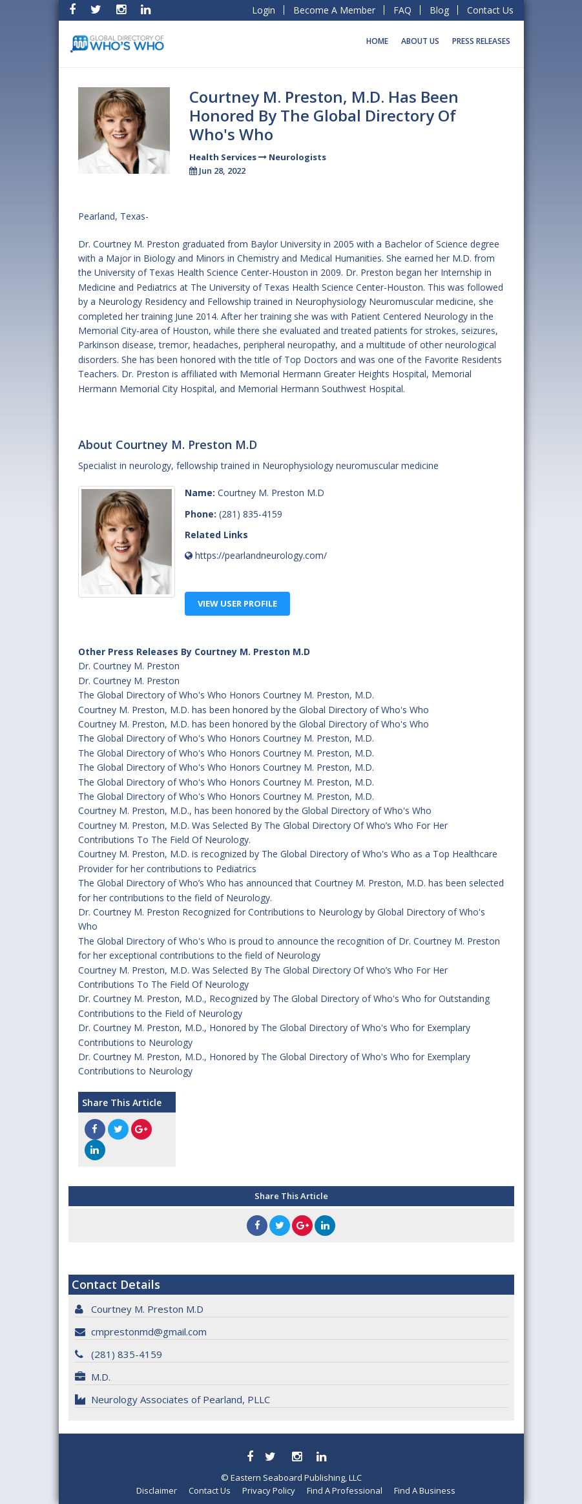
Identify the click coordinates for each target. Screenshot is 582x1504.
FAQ (402, 10)
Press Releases (481, 41)
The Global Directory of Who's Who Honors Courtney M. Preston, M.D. (226, 695)
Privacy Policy (268, 1490)
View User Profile (237, 603)
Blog (439, 10)
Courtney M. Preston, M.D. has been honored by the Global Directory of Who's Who (253, 710)
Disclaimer (156, 1490)
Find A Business (424, 1490)
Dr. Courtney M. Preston (129, 666)
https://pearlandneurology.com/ (261, 555)
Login (263, 10)
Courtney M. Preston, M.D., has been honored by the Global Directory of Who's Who (254, 810)
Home (377, 41)
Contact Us (490, 10)
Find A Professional (344, 1490)
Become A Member (334, 10)
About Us (420, 41)
